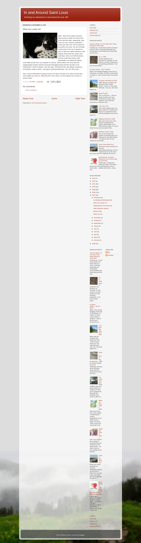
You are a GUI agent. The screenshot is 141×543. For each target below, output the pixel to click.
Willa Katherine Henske (100, 208)
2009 (94, 189)
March (96, 237)
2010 (94, 186)
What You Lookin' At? (100, 203)
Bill (109, 252)
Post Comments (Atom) (39, 103)
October (96, 220)
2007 (94, 195)
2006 (94, 243)
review (92, 33)
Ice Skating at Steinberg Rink (102, 200)
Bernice (37, 76)
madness (93, 30)
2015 (94, 178)
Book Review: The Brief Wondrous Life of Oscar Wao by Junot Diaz (108, 159)
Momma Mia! (97, 211)
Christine (110, 255)
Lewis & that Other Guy (106, 144)
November (97, 217)
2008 (94, 192)
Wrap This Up (97, 214)
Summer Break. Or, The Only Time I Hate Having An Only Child (103, 44)
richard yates (94, 35)
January (96, 240)
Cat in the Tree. (104, 106)
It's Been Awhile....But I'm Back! (100, 69)
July (95, 229)
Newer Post (28, 98)
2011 (94, 184)
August (96, 226)
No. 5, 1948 (102, 57)
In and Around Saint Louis (46, 12)
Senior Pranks (103, 93)
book (91, 28)
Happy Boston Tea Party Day (102, 205)
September (97, 223)
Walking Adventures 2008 (107, 119)
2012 (94, 181)
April (95, 234)
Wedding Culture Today (106, 132)
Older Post (80, 98)
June (95, 231)
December (97, 197)
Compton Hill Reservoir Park (108, 80)
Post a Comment (31, 90)
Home (54, 98)
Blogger (82, 535)
